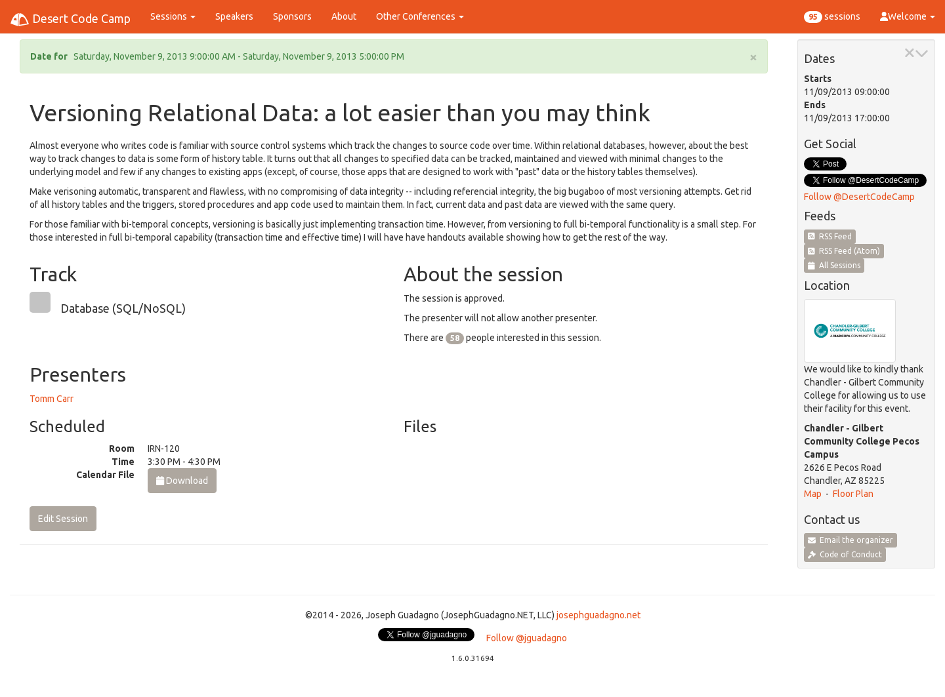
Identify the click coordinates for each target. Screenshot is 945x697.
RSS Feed (830, 236)
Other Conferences (420, 16)
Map (813, 493)
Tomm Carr (52, 398)
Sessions (173, 16)
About (343, 16)
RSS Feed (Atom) (844, 251)
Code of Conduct (845, 554)
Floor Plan (853, 493)
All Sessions (834, 265)
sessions (832, 17)
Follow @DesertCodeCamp (859, 196)
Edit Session (63, 518)
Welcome (907, 16)
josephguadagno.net (598, 615)
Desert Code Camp (70, 20)
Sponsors (292, 16)
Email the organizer (850, 540)
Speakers (234, 16)
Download (182, 480)
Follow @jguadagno (526, 638)
